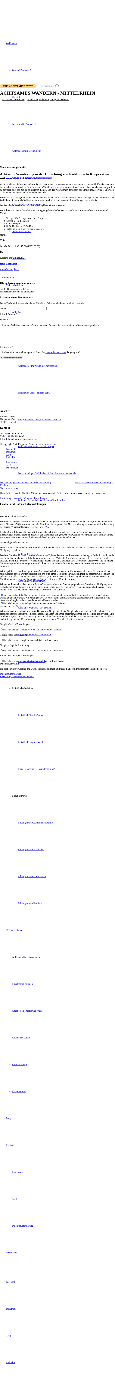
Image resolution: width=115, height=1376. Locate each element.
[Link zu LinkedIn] (10, 1362)
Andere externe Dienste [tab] (11, 609)
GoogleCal (14, 269)
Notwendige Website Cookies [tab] (14, 546)
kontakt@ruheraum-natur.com (22, 442)
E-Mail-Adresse (8, 314)
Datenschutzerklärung (10, 677)
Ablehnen (29, 501)
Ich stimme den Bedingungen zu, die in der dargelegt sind (42, 356)
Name (3, 308)
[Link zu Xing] (8, 1335)
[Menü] (12, 1252)
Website (4, 319)
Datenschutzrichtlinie (55, 356)
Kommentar (6, 350)
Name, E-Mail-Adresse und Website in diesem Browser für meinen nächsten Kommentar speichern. (51, 325)
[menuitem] (66, 473)
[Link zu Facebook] (10, 1282)
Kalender (4, 269)
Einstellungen (40, 501)
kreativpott (52, 447)
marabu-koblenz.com (22, 178)
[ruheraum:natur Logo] (22, 14)
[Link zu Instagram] (11, 1308)
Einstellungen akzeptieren (12, 501)
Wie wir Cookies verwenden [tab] (13, 520)
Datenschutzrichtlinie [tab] (10, 667)
